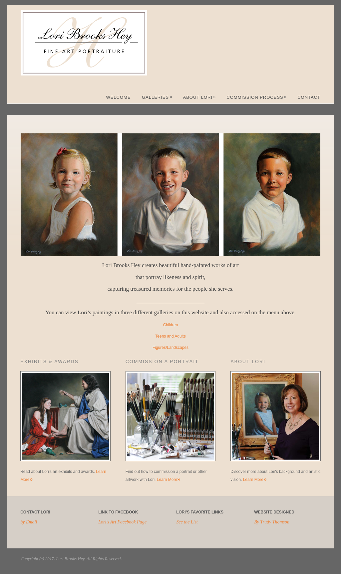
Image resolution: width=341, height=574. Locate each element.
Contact (308, 97)
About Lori (199, 97)
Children (170, 325)
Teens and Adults (170, 336)
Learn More (168, 479)
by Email (28, 521)
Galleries (157, 97)
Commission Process (256, 97)
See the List (187, 521)
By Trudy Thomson (271, 521)
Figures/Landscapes (170, 347)
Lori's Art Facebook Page (122, 521)
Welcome (118, 97)
